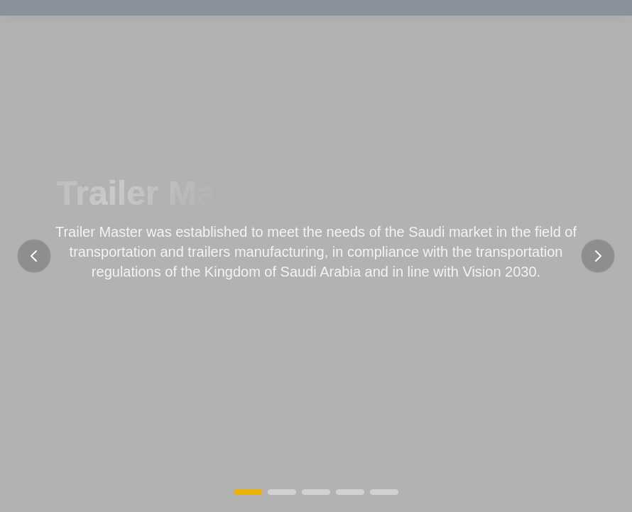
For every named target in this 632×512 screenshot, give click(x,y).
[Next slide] (598, 256)
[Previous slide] (34, 256)
